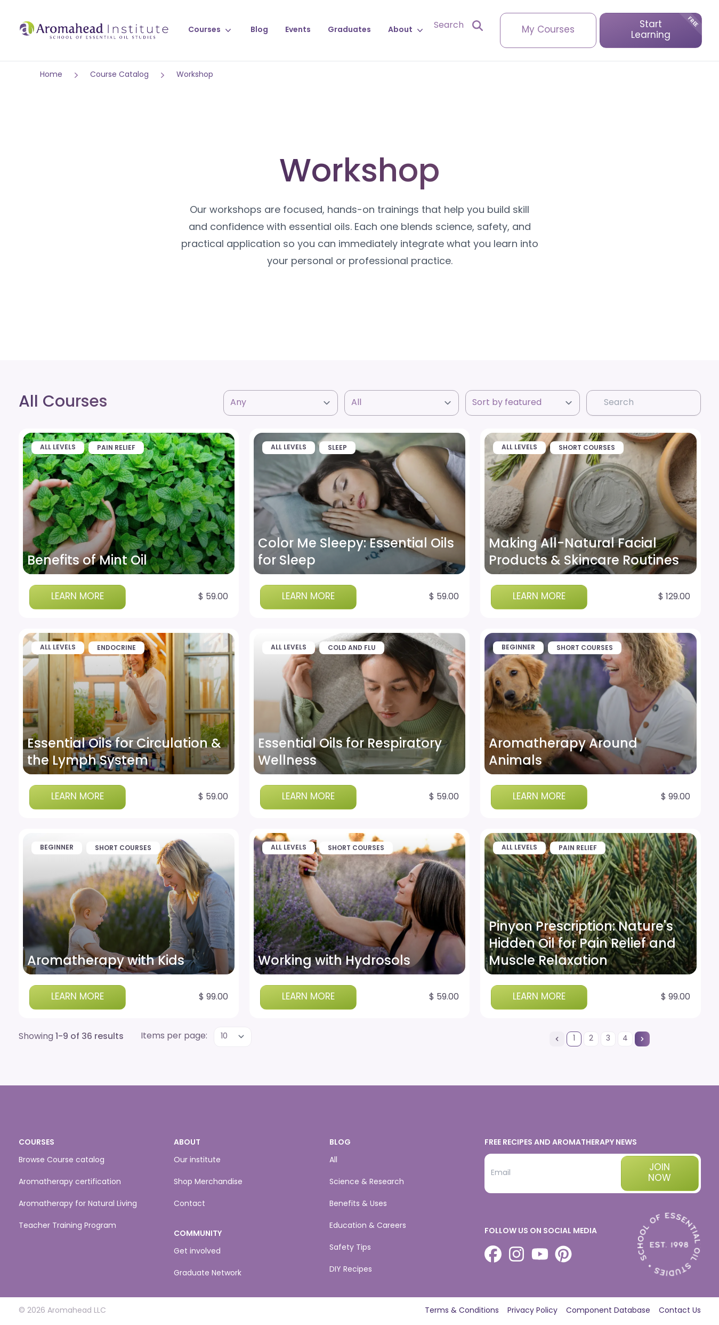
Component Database (608, 1311)
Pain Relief (116, 448)
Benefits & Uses (358, 1204)
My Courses (548, 30)
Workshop (194, 75)
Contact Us (680, 1311)
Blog (259, 30)
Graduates (349, 30)
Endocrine (116, 648)
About (406, 30)
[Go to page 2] (591, 1039)
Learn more (77, 596)
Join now (659, 1173)
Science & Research (366, 1182)
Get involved (197, 1252)
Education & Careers (367, 1226)
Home (51, 75)
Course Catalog (119, 75)
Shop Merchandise (208, 1182)
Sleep (337, 448)
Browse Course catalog (61, 1160)
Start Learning (650, 30)
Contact (189, 1204)
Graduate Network (207, 1274)
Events (298, 30)
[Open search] (458, 25)
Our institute (197, 1160)
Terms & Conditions (462, 1311)
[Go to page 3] (608, 1039)
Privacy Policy (532, 1311)
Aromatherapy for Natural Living (78, 1204)
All (333, 1160)
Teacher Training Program (67, 1226)
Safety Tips (350, 1248)
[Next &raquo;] (642, 1039)
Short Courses (587, 448)
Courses (210, 30)
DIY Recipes (350, 1270)
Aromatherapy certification (70, 1182)
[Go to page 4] (625, 1039)
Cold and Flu (352, 648)
